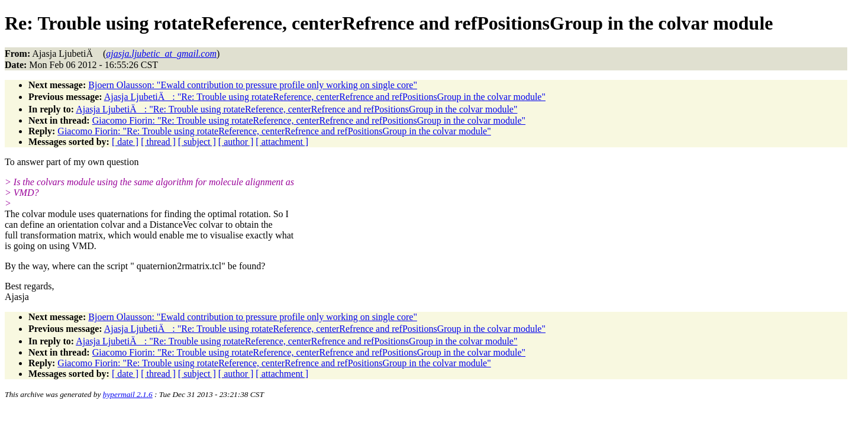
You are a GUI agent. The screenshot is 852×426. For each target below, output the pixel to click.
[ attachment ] (282, 142)
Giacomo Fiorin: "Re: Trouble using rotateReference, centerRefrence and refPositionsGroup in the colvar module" (308, 120)
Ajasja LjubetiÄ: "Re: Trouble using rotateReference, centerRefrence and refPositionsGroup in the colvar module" (325, 97)
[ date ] (125, 142)
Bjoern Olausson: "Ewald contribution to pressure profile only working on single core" (252, 85)
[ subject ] (197, 142)
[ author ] (236, 142)
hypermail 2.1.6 (128, 394)
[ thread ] (158, 142)
